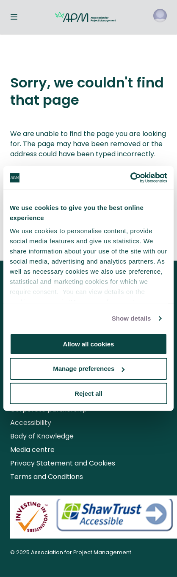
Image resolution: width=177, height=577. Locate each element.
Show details (131, 318)
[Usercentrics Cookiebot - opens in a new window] (130, 177)
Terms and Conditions (46, 477)
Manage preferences (88, 368)
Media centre (32, 450)
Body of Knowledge (42, 436)
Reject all (88, 393)
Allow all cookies (88, 343)
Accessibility (30, 422)
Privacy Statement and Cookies (62, 463)
